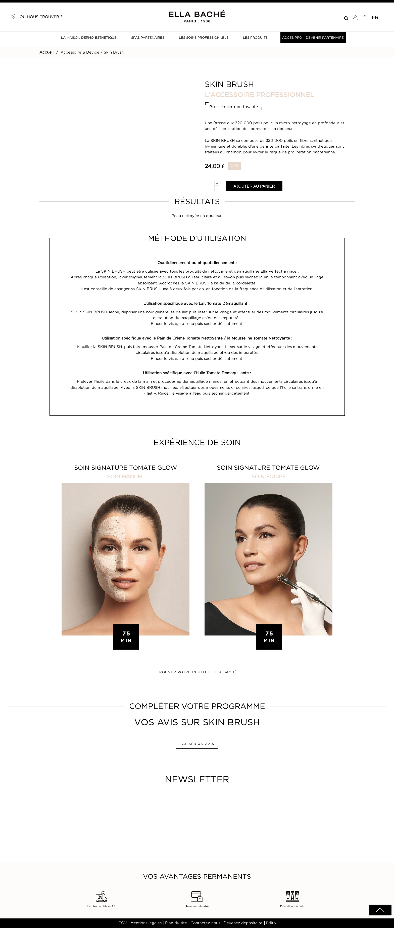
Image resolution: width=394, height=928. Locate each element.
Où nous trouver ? (36, 16)
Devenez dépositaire (243, 923)
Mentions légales (146, 923)
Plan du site (176, 923)
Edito (271, 923)
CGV (122, 923)
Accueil (46, 52)
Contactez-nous (205, 923)
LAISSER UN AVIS (197, 743)
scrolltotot (380, 910)
